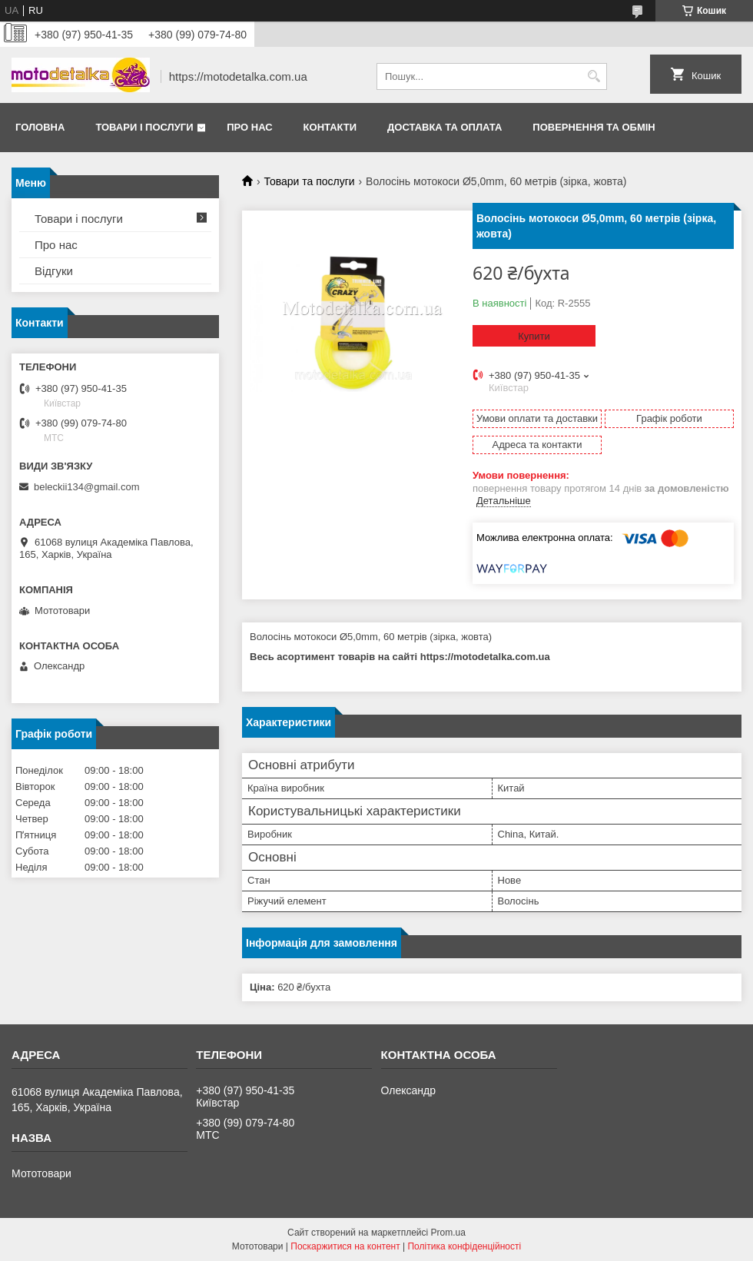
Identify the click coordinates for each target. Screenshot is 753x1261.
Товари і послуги (144, 127)
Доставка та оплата (444, 127)
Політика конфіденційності (464, 1246)
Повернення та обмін (593, 127)
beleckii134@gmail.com (86, 487)
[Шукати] (593, 76)
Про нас (249, 127)
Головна (40, 127)
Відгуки (54, 270)
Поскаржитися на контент (345, 1246)
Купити (534, 336)
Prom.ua (448, 1232)
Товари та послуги (309, 181)
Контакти (330, 127)
